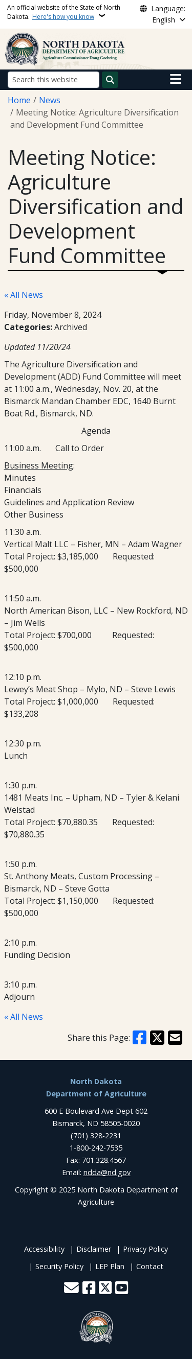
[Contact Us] (71, 1289)
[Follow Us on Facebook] (88, 1289)
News (49, 100)
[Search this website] (53, 79)
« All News (23, 294)
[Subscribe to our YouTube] (121, 1289)
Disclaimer (93, 1249)
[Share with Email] (175, 1037)
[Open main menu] (175, 79)
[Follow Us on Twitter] (105, 1289)
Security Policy (59, 1266)
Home (19, 100)
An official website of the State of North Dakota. (63, 12)
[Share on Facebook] (140, 1037)
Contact (149, 1266)
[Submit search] (110, 80)
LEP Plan (109, 1266)
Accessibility (44, 1249)
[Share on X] (157, 1037)
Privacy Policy (145, 1249)
